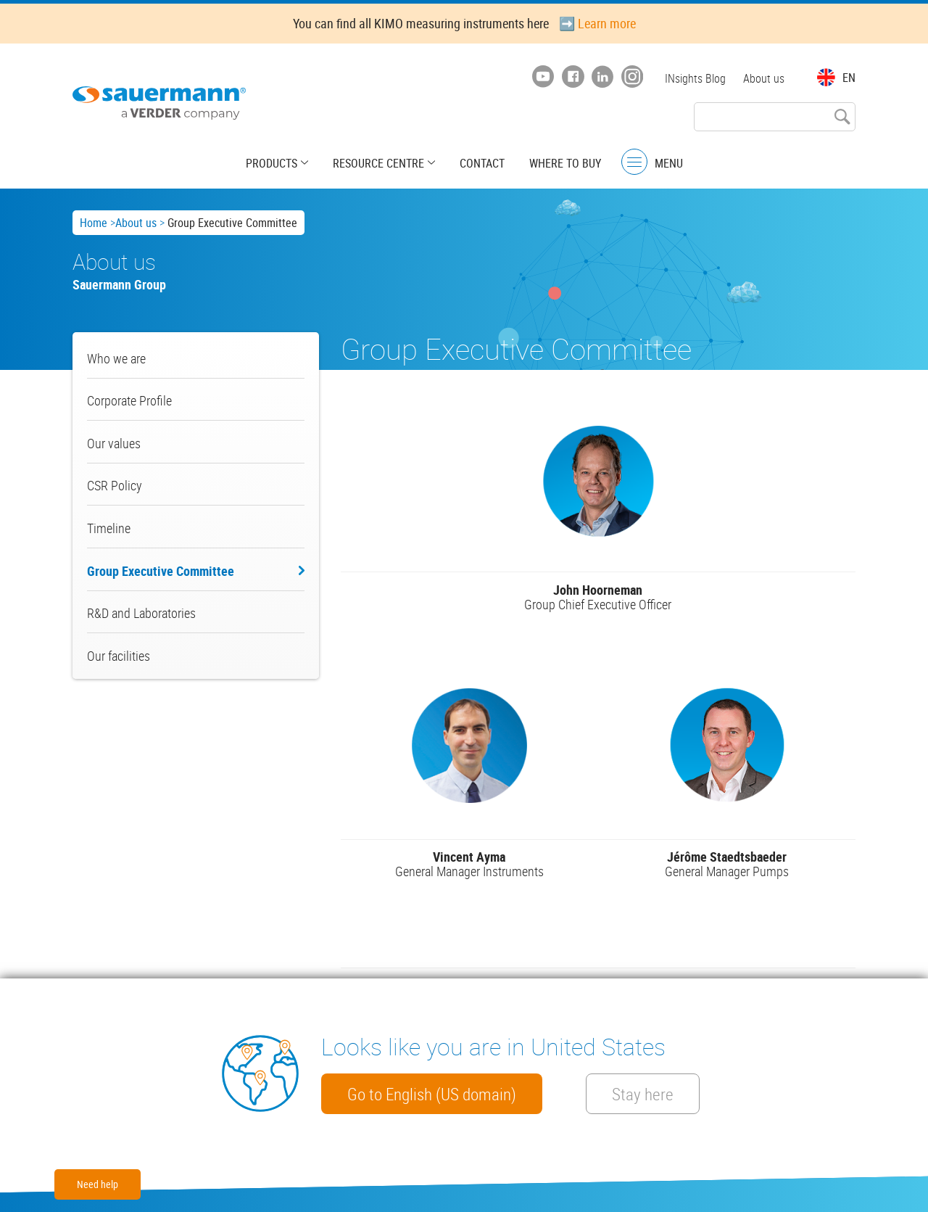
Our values (114, 443)
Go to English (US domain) (431, 1093)
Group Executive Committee (160, 571)
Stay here (643, 1093)
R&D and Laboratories (141, 613)
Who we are (116, 358)
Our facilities (118, 655)
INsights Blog (695, 78)
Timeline (108, 528)
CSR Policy (114, 485)
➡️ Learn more (597, 23)
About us (763, 78)
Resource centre (378, 163)
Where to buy (565, 163)
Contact (482, 163)
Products (271, 163)
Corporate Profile (129, 400)
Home (93, 223)
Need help (97, 1184)
